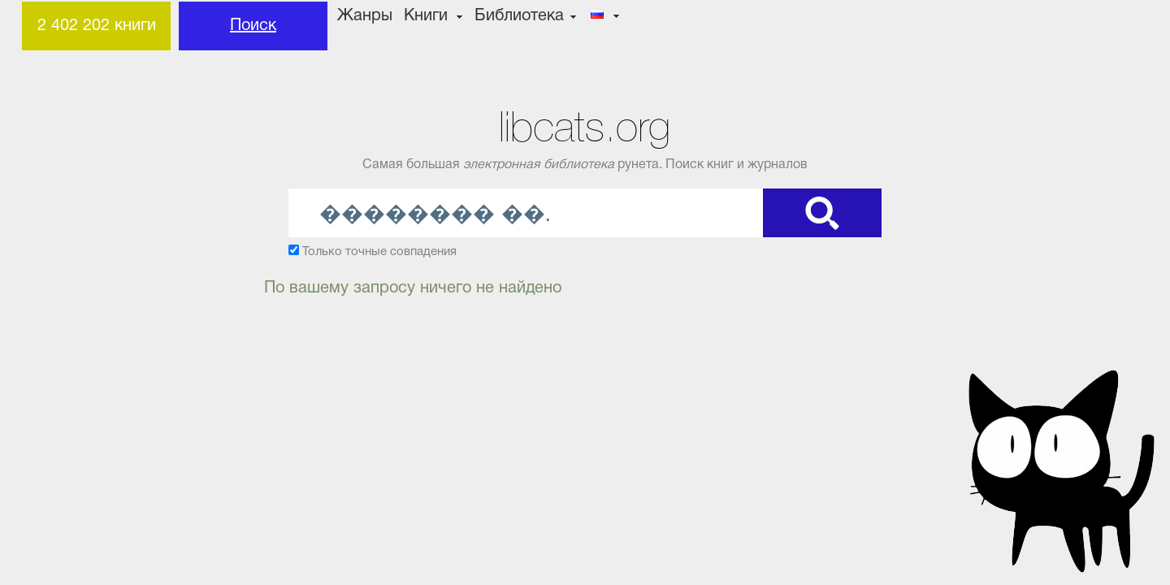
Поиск (253, 26)
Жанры (364, 16)
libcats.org (584, 127)
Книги (426, 16)
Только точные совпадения (379, 252)
